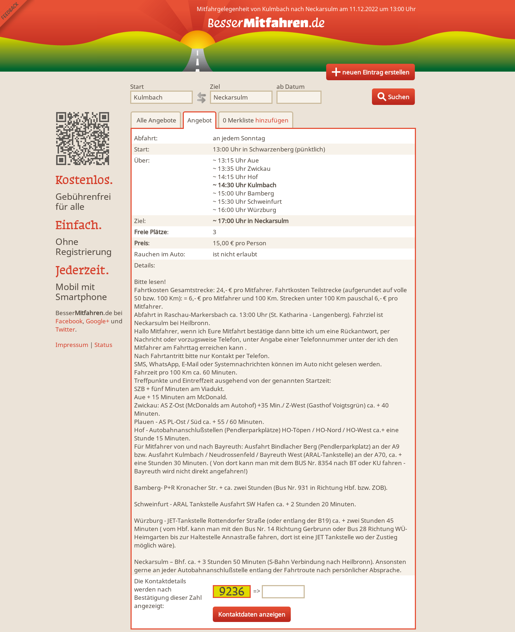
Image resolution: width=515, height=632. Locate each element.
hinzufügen (272, 120)
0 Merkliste (256, 120)
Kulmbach (261, 185)
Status (103, 345)
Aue (253, 160)
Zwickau (259, 168)
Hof (252, 177)
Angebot (199, 120)
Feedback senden (17, 17)
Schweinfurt (264, 201)
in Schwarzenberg (268, 149)
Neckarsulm (271, 221)
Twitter (65, 329)
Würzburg (261, 210)
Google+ (97, 321)
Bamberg (260, 193)
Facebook (69, 321)
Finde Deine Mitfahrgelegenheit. (257, 36)
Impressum (71, 345)
